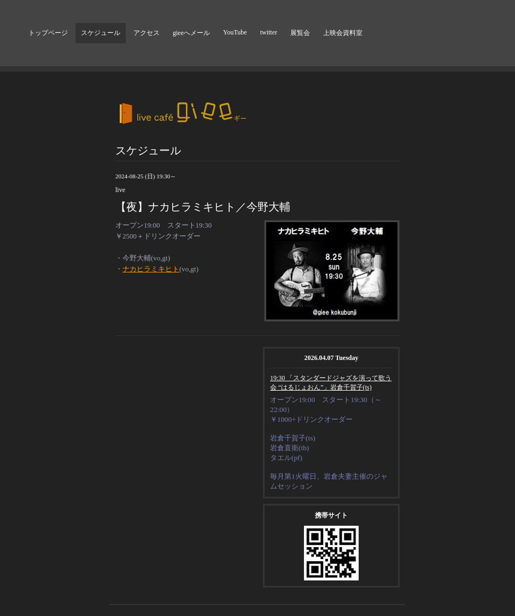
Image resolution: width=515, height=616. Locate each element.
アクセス (146, 33)
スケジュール (100, 33)
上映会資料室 (342, 33)
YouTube (235, 32)
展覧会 (300, 33)
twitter (268, 32)
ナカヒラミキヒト (150, 269)
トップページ (48, 33)
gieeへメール (191, 33)
